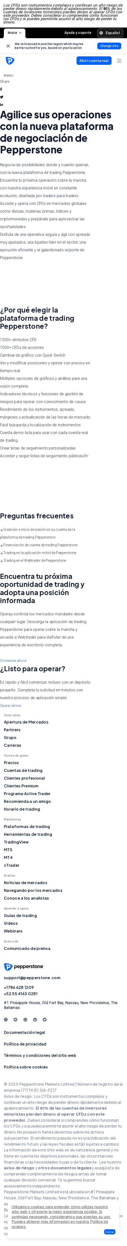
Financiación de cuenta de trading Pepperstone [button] (39, 547)
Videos (11, 924)
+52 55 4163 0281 (20, 995)
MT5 (8, 851)
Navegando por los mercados (33, 891)
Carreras (12, 746)
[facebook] (1, 91)
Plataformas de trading (27, 827)
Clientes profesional (24, 779)
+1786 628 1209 (19, 988)
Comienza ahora (13, 662)
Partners (12, 731)
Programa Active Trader (27, 795)
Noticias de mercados (25, 884)
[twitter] (1, 98)
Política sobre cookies (26, 1068)
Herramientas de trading (28, 835)
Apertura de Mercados (26, 723)
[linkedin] (1, 106)
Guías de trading (20, 916)
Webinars (13, 932)
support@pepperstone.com (32, 979)
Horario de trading (22, 810)
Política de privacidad (25, 1045)
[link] (8, 47)
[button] (109, 1231)
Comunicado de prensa (27, 949)
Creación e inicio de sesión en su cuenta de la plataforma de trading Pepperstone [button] (37, 535)
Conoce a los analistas (26, 899)
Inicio (14, 34)
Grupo (10, 738)
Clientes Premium (21, 787)
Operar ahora (10, 707)
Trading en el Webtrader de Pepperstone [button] (33, 562)
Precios (11, 764)
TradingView (16, 843)
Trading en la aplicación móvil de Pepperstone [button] (38, 554)
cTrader (11, 866)
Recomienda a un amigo (27, 802)
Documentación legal (24, 1033)
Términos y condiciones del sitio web (40, 1056)
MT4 (8, 858)
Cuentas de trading (23, 771)
